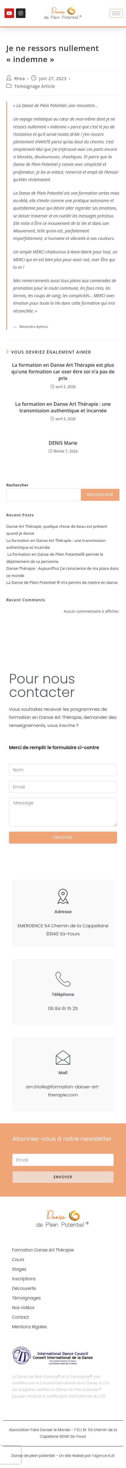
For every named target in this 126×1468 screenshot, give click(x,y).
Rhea (19, 78)
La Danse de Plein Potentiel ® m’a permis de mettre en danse (62, 582)
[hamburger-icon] (116, 13)
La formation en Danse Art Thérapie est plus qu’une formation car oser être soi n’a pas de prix (63, 372)
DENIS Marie (63, 443)
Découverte (24, 1288)
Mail (63, 1073)
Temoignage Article (34, 86)
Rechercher (17, 485)
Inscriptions (24, 1279)
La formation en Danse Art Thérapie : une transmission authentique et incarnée (63, 407)
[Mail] (63, 1057)
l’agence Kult (103, 1455)
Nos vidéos (23, 1308)
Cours (18, 1260)
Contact (20, 1317)
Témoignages (26, 1298)
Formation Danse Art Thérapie (43, 1250)
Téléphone (63, 994)
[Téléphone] (63, 978)
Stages (19, 1269)
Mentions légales (29, 1327)
